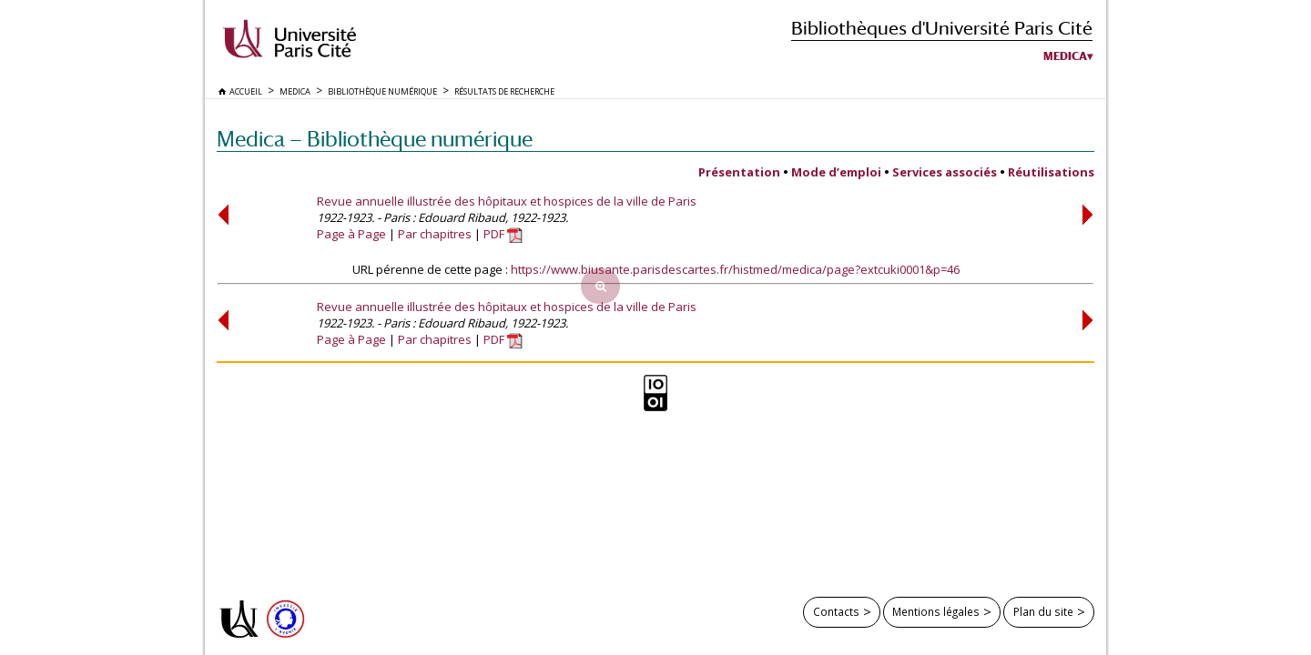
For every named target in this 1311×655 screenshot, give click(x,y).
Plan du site (1043, 611)
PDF (503, 234)
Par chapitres (435, 234)
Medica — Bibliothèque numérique (375, 138)
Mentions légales (936, 611)
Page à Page (351, 234)
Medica (1065, 56)
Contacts (836, 611)
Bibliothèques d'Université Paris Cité (941, 27)
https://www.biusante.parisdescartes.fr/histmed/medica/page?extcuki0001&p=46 (735, 269)
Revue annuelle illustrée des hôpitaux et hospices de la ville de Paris (506, 201)
